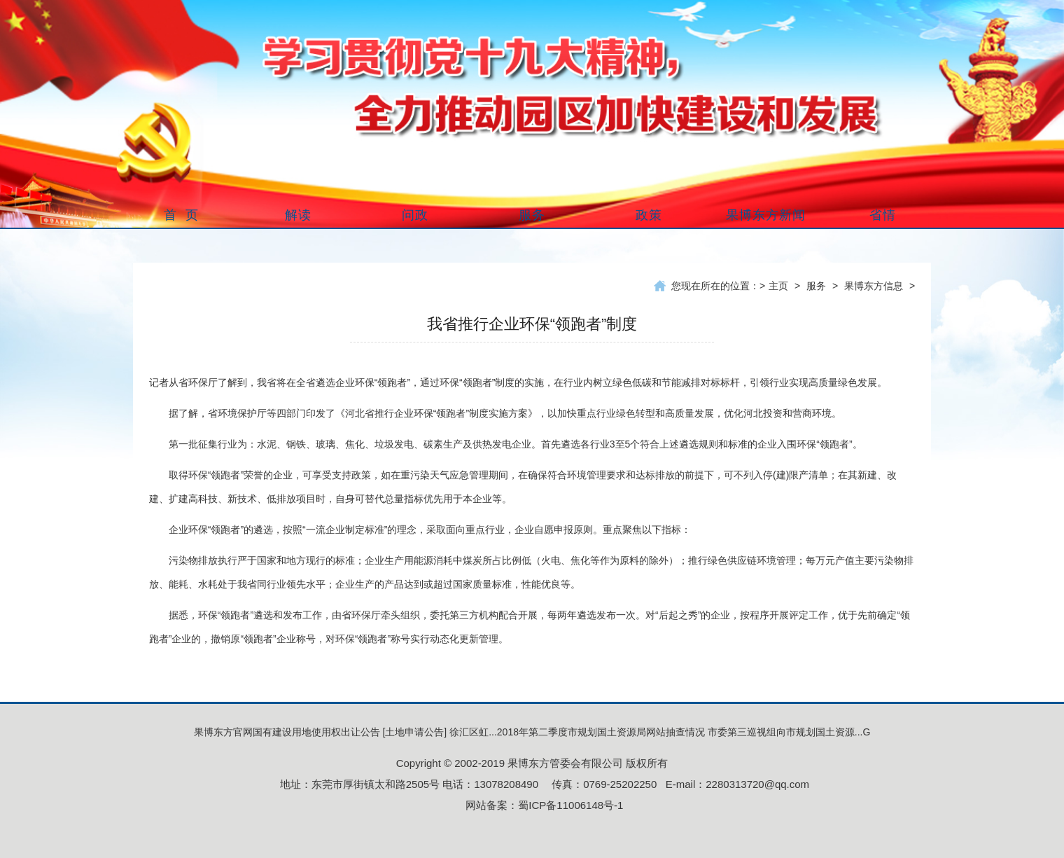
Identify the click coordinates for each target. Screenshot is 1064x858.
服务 (816, 285)
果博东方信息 (873, 285)
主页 (778, 285)
